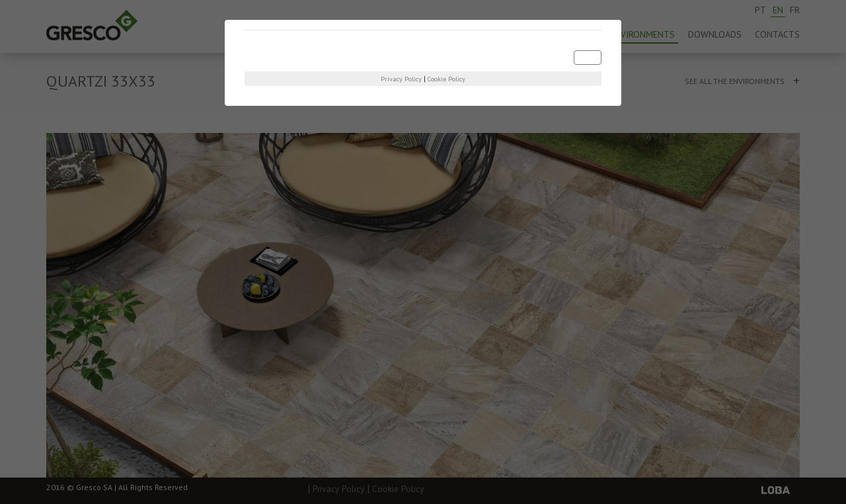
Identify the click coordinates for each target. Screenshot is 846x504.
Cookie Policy (446, 79)
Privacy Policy (401, 79)
